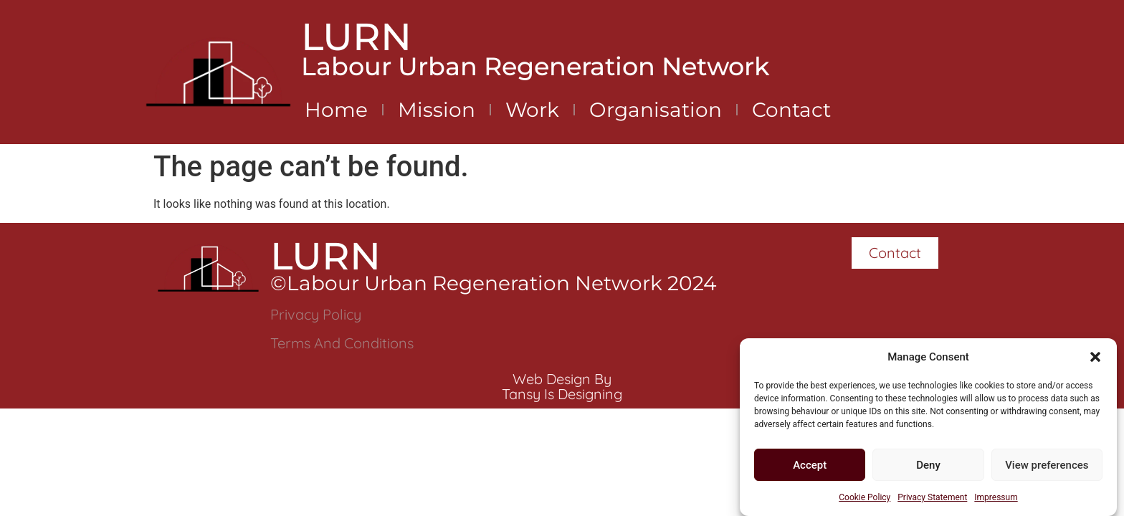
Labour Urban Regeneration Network (535, 66)
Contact (791, 109)
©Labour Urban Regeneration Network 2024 (493, 283)
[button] (1095, 357)
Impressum (995, 498)
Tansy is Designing (562, 394)
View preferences (1046, 465)
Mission (436, 109)
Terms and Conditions (342, 343)
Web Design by (562, 379)
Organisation (655, 109)
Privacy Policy (315, 314)
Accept (810, 465)
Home (336, 109)
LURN (356, 36)
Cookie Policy (864, 498)
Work (532, 109)
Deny (928, 465)
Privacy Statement (932, 498)
